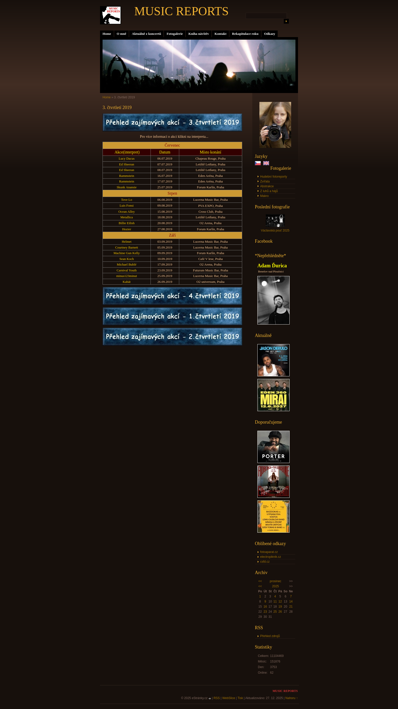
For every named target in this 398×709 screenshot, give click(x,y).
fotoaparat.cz (269, 552)
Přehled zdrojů (270, 636)
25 (275, 611)
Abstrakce (267, 186)
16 (265, 606)
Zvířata (265, 181)
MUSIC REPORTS (181, 11)
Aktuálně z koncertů (146, 34)
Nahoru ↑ (291, 698)
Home (107, 34)
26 (280, 611)
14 (290, 601)
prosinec (275, 581)
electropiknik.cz (270, 557)
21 (290, 606)
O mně (121, 34)
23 (265, 611)
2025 (275, 586)
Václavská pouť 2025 (275, 230)
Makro (264, 196)
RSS (216, 698)
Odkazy (269, 34)
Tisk (240, 698)
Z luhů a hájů (269, 191)
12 (280, 601)
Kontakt (220, 34)
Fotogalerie (175, 34)
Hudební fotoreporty (273, 176)
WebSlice (228, 698)
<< (260, 581)
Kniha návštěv (198, 34)
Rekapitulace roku (245, 34)
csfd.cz (265, 561)
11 (275, 601)
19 (280, 606)
